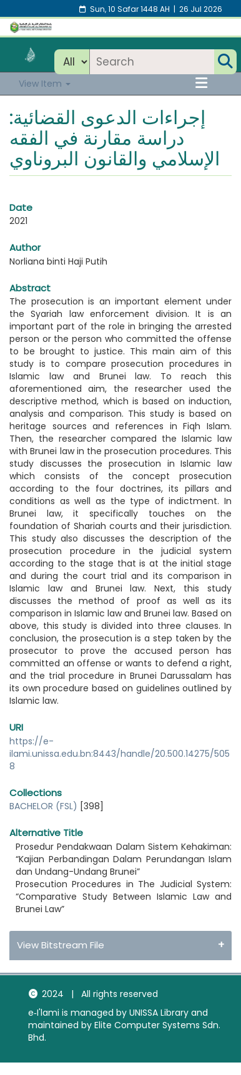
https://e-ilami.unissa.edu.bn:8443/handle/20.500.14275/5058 (119, 753)
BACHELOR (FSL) (43, 806)
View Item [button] (45, 83)
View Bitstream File (60, 944)
